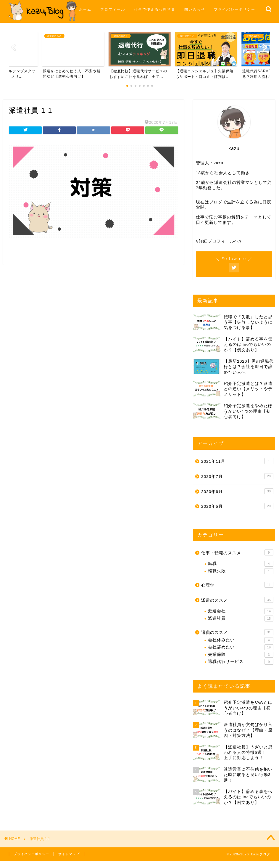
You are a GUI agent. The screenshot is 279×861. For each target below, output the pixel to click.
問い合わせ (194, 9)
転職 (240, 564)
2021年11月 (237, 461)
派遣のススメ (237, 600)
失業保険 (240, 655)
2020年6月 (237, 491)
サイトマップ (69, 854)
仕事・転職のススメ (237, 552)
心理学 (237, 585)
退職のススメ (237, 632)
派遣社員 (240, 618)
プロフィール (112, 9)
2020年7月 (237, 476)
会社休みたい (240, 640)
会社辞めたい (240, 647)
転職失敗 (240, 571)
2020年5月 (237, 506)
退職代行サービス (240, 662)
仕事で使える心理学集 (154, 9)
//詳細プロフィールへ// (218, 241)
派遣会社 (240, 611)
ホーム (85, 9)
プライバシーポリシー (234, 9)
